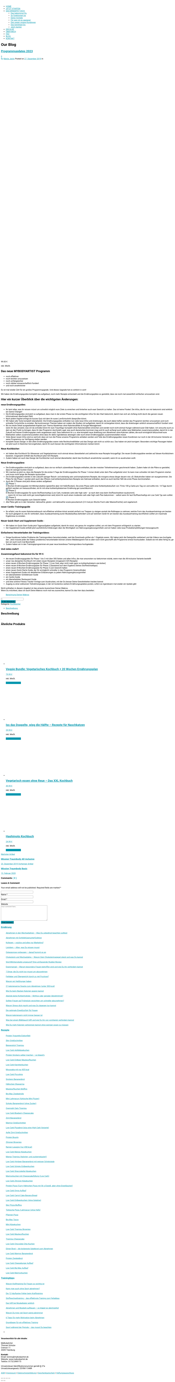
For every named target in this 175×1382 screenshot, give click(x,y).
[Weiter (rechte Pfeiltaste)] (4, 1380)
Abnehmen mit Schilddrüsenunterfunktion (24, 938)
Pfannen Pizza (12, 1215)
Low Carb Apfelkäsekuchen (17, 1050)
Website (4, 904)
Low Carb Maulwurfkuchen (17, 1234)
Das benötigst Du (18, 25)
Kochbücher (15, 604)
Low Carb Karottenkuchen (17, 1065)
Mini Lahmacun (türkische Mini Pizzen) (22, 1098)
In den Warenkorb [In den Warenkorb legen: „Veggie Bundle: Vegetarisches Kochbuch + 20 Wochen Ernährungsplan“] (13, 683)
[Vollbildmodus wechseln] (4, 1378)
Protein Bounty (12, 1137)
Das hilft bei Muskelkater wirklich (20, 1303)
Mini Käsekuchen (13, 1224)
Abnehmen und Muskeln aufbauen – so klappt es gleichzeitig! (32, 1308)
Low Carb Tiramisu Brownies (18, 1229)
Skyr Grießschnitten (14, 1040)
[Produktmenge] (12, 599)
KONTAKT (10, 38)
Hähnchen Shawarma (15, 1084)
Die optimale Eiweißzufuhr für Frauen (22, 1010)
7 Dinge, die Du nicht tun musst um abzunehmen (27, 972)
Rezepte (5, 1030)
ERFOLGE (10, 29)
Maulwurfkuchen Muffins (16, 1089)
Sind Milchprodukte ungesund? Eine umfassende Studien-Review (33, 962)
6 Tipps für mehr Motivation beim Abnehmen (25, 1318)
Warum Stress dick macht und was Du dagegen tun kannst (31, 1005)
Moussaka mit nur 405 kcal (17, 1069)
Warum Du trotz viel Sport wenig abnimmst (24, 1313)
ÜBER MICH (11, 31)
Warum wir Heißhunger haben (18, 981)
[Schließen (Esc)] (9, 1378)
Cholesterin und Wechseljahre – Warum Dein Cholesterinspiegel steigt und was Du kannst (44, 957)
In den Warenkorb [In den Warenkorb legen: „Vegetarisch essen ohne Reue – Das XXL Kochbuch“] (13, 794)
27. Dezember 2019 (32, 59)
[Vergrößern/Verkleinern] (2, 1378)
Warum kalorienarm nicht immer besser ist (24, 1015)
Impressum (11, 1373)
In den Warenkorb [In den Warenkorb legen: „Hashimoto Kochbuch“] (13, 850)
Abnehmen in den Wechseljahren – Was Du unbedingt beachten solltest (36, 933)
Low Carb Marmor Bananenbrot (19, 1253)
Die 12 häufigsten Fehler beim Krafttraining (24, 1293)
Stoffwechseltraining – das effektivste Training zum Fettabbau (32, 1298)
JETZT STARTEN (13, 9)
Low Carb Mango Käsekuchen (19, 1152)
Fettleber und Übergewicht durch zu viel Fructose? (27, 976)
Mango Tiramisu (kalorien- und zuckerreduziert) (26, 1157)
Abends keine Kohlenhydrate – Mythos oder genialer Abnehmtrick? (34, 996)
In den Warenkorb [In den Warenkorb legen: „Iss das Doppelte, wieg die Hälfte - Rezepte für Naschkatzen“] (13, 738)
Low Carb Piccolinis (14, 1074)
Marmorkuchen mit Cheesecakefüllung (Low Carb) (27, 1176)
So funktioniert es (18, 15)
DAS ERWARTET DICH (15, 11)
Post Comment (7, 922)
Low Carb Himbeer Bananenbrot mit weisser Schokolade (30, 1161)
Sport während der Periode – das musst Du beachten (28, 1327)
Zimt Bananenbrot (13, 1118)
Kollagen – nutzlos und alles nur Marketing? (25, 943)
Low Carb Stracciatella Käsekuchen (21, 1171)
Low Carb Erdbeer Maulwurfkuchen (21, 1060)
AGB (3, 1373)
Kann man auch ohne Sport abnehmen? (23, 1288)
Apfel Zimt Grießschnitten (17, 1132)
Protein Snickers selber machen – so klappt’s (25, 1055)
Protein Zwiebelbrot (14, 1258)
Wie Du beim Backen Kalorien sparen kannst (25, 991)
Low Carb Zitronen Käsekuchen (19, 1181)
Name (4, 894)
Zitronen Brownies (14, 1142)
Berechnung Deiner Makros (17, 595)
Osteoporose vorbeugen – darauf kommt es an (26, 952)
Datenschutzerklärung (26, 1373)
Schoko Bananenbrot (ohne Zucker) (21, 1103)
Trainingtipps (7, 1278)
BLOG (8, 36)
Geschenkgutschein (46, 1373)
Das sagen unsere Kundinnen (23, 22)
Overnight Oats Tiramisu (16, 1108)
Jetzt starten (16, 27)
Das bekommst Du (19, 13)
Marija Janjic (9, 59)
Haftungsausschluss (65, 1373)
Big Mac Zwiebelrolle (15, 1094)
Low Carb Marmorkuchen (17, 1273)
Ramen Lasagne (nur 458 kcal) (19, 1147)
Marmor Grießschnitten (16, 1123)
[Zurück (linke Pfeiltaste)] (2, 1380)
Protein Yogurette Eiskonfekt (18, 1036)
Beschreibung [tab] (12, 608)
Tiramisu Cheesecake (15, 1239)
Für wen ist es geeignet (21, 20)
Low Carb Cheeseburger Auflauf (19, 1263)
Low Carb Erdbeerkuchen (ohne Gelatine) (23, 1200)
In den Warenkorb (8, 602)
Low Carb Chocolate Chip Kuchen (20, 1244)
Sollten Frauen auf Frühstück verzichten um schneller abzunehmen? (35, 1001)
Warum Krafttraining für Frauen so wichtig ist (25, 1284)
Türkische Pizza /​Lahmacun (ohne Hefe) (23, 1210)
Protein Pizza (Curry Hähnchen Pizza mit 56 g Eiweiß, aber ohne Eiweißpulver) (39, 1186)
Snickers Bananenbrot (15, 1079)
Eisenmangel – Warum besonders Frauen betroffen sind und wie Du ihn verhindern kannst (44, 967)
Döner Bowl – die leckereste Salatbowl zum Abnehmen (29, 1249)
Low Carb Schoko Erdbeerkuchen (20, 1166)
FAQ (7, 34)
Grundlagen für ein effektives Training (22, 1322)
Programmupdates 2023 (17, 51)
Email (4, 899)
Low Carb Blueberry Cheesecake (20, 1113)
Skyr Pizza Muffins (14, 1205)
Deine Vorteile (17, 18)
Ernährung (6, 927)
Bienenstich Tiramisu (15, 1045)
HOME (8, 6)
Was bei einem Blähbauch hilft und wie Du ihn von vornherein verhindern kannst (40, 1020)
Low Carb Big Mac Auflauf (17, 1268)
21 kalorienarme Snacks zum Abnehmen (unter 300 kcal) (30, 986)
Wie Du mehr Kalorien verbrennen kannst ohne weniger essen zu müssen (37, 1025)
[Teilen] (7, 1378)
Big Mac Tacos (12, 1220)
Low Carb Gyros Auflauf (16, 1190)
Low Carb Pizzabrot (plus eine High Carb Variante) (27, 1128)
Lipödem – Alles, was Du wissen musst (22, 947)
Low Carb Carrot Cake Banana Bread (21, 1195)
